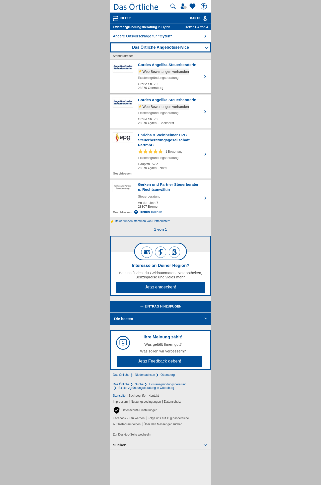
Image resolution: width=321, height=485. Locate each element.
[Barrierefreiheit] (204, 6)
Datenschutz (172, 401)
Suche (139, 384)
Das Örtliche (121, 375)
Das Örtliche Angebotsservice (160, 47)
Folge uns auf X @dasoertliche (168, 418)
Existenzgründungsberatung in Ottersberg (146, 388)
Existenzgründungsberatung (167, 384)
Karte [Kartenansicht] (199, 18)
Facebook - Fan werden (129, 418)
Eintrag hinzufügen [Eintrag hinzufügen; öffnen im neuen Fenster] (160, 306)
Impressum (120, 401)
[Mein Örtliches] (184, 6)
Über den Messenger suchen (163, 424)
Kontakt (153, 395)
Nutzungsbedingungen (146, 401)
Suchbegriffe (137, 395)
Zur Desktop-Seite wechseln (131, 434)
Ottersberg (167, 375)
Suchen (119, 445)
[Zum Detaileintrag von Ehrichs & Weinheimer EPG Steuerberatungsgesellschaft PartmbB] (160, 154)
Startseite (119, 395)
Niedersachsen (145, 375)
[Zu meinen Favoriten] (193, 6)
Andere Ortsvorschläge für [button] (142, 36)
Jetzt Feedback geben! (159, 361)
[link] (205, 19)
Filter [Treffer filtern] (125, 18)
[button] (135, 410)
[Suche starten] (173, 6)
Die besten (123, 319)
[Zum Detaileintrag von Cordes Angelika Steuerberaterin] (160, 76)
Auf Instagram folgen (127, 424)
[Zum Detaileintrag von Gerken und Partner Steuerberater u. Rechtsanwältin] (160, 198)
